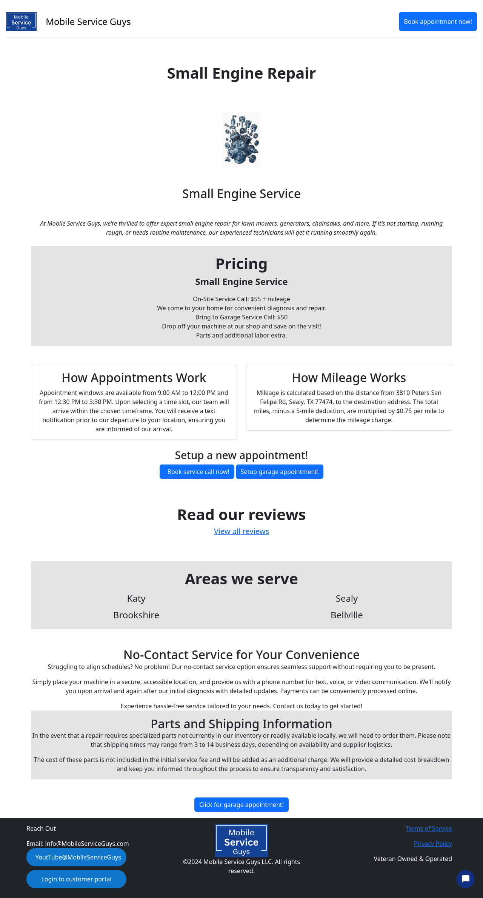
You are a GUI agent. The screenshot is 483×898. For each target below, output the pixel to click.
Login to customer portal (76, 879)
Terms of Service (429, 828)
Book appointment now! (438, 21)
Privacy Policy (433, 843)
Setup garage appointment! (280, 472)
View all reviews (241, 531)
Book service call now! (198, 472)
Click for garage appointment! (241, 804)
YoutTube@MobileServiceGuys (78, 857)
